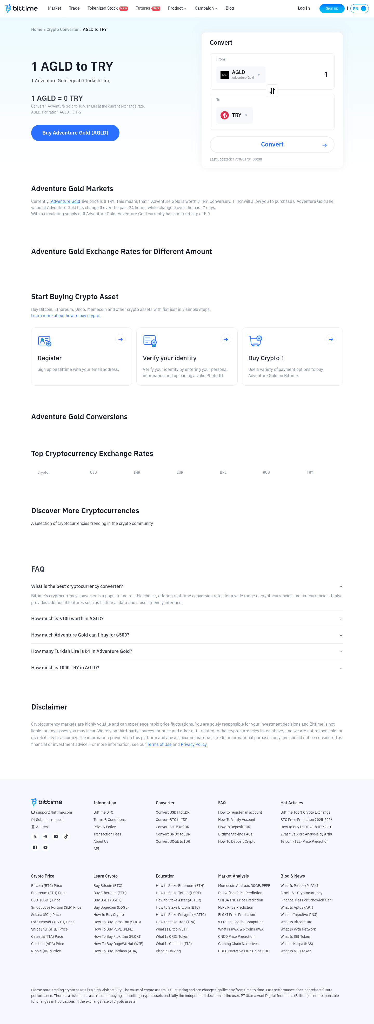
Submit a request (50, 820)
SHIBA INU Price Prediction (240, 900)
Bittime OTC (103, 812)
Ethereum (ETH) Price (48, 893)
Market (54, 8)
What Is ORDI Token (172, 937)
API (96, 849)
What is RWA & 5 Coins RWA (241, 929)
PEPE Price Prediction (235, 907)
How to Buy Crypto (109, 915)
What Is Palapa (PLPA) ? (299, 886)
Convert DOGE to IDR (173, 842)
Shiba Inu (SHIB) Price (49, 929)
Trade (74, 8)
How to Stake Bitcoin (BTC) (178, 907)
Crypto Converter (62, 30)
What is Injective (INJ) (298, 915)
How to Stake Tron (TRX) (176, 922)
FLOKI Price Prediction (236, 915)
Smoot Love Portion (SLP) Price (56, 907)
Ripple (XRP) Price (46, 951)
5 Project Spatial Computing (241, 922)
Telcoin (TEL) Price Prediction (304, 842)
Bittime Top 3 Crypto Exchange (305, 812)
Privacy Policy (193, 745)
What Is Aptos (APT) (296, 907)
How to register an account (240, 812)
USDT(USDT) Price (46, 900)
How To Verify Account (236, 820)
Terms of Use (159, 745)
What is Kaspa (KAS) (296, 944)
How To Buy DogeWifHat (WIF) (118, 944)
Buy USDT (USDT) (108, 900)
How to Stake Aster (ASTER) (178, 900)
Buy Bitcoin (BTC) (108, 886)
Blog (230, 8)
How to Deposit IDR (234, 827)
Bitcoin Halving (168, 951)
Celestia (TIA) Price (47, 937)
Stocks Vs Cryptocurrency (301, 893)
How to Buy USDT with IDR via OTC (308, 827)
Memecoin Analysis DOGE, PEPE (244, 886)
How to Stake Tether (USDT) (178, 893)
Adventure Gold (65, 202)
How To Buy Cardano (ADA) (115, 951)
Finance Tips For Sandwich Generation (311, 900)
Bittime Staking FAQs (235, 834)
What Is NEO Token (295, 951)
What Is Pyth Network (298, 929)
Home (36, 30)
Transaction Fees (107, 834)
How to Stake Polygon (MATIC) (181, 915)
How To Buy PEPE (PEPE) (113, 929)
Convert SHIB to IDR (172, 827)
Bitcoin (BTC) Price (46, 886)
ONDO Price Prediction (236, 937)
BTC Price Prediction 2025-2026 (306, 820)
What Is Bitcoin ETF (172, 929)
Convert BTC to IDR (172, 820)
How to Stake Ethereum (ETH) (180, 886)
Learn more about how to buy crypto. (65, 316)
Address (43, 827)
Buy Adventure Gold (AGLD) (75, 133)
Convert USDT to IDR (173, 812)
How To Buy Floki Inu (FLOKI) (118, 937)
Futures (148, 8)
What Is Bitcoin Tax (296, 922)
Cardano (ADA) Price (47, 944)
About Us (101, 842)
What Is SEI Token (295, 937)
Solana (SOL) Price (46, 915)
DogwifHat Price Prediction (240, 893)
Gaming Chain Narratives (238, 944)
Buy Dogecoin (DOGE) (111, 907)
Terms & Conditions (110, 820)
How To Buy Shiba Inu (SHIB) (117, 922)
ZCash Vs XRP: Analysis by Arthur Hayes (312, 834)
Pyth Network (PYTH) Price (53, 922)
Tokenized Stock (108, 8)
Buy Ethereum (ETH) (110, 893)
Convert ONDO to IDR (173, 834)
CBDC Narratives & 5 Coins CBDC (245, 951)
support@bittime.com (54, 812)
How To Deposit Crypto (237, 842)
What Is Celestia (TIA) (174, 944)
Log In (302, 8)
